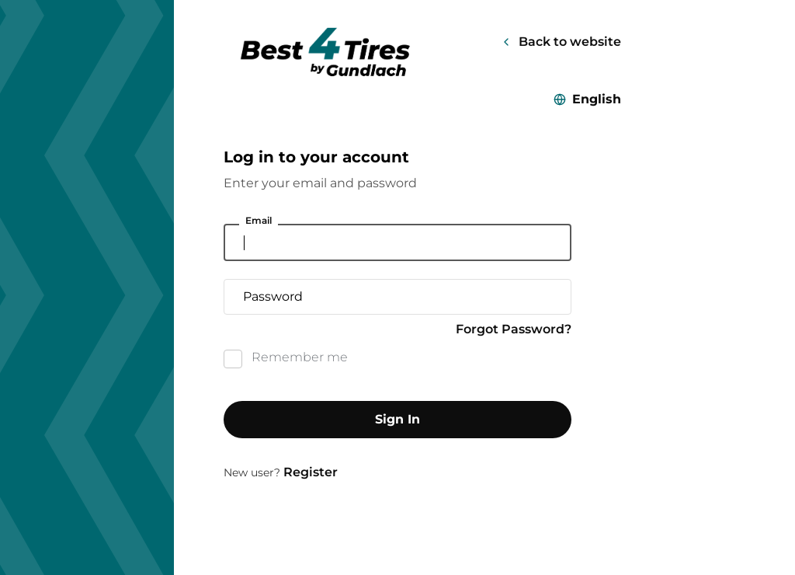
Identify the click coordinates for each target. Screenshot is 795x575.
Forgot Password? (513, 329)
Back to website (570, 41)
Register (310, 472)
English (596, 99)
